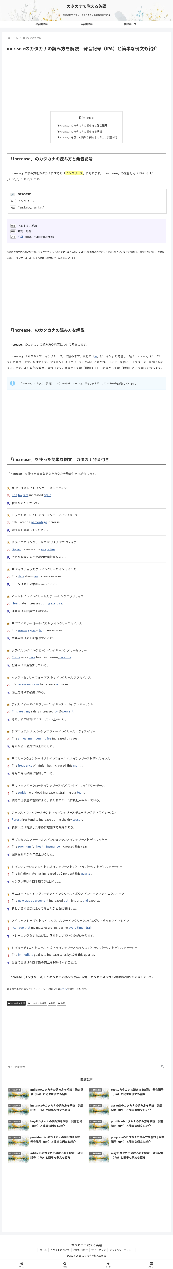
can (15, 927)
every (72, 927)
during (45, 603)
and (85, 900)
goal (32, 630)
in (95, 356)
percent (67, 711)
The (14, 495)
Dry (14, 549)
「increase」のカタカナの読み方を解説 (78, 131)
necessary (24, 684)
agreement (40, 900)
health (40, 846)
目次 (82, 117)
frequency (25, 765)
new (21, 900)
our (58, 684)
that (27, 927)
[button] (162, 1066)
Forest (16, 819)
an (36, 576)
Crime (16, 657)
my (28, 711)
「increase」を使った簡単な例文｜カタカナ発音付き (86, 137)
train (89, 927)
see (21, 927)
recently (65, 657)
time (80, 927)
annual (22, 738)
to (40, 630)
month (77, 765)
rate (25, 495)
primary (23, 630)
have (32, 657)
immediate (25, 954)
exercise (56, 603)
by (56, 711)
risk (43, 549)
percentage (39, 521)
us (37, 684)
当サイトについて (60, 1249)
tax (20, 495)
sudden (23, 792)
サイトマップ (98, 1249)
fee (49, 738)
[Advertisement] (86, 81)
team (80, 792)
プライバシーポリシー (121, 1249)
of (48, 549)
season (77, 819)
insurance (53, 846)
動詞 (52, 1003)
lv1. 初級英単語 (16, 1003)
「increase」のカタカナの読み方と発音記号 (81, 125)
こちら (63, 988)
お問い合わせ (80, 1249)
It (13, 684)
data (21, 576)
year (21, 711)
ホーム (43, 1249)
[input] (86, 1066)
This (15, 711)
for (33, 684)
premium (24, 846)
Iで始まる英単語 (37, 1003)
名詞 (61, 1003)
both (67, 900)
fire (52, 549)
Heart (16, 603)
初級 (20, 236)
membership (37, 738)
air (19, 549)
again (47, 495)
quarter (86, 873)
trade (28, 900)
